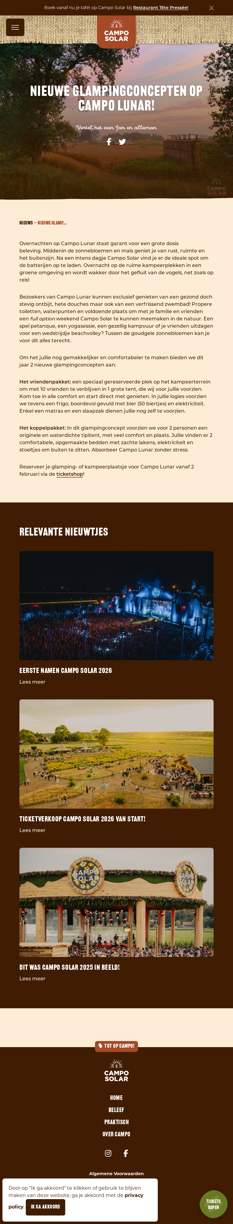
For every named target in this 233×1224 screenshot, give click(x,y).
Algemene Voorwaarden (116, 1173)
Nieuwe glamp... (52, 223)
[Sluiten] (211, 8)
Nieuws (26, 223)
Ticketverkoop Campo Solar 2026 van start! (82, 819)
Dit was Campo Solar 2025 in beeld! (69, 968)
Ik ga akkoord (45, 1207)
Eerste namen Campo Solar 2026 (65, 671)
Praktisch (116, 1123)
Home (116, 1098)
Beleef (116, 1110)
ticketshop (69, 474)
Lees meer (32, 682)
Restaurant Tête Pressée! (160, 8)
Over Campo (116, 1135)
